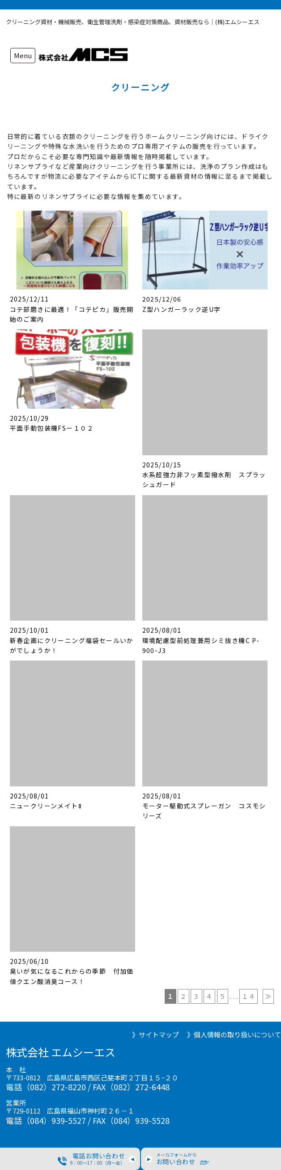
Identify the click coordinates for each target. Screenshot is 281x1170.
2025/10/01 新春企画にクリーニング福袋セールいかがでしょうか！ (72, 640)
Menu (23, 55)
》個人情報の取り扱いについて (234, 1034)
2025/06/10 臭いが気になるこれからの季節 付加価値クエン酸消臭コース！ (72, 971)
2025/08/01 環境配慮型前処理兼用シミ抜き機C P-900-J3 (201, 640)
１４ (248, 996)
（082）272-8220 (54, 1086)
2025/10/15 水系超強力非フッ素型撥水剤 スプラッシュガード (204, 474)
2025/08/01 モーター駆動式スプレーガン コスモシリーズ (204, 805)
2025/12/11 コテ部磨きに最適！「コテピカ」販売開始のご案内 (72, 309)
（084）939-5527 (54, 1120)
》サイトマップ (155, 1034)
